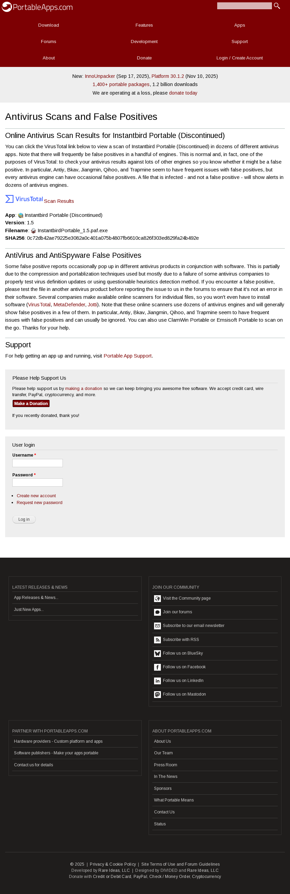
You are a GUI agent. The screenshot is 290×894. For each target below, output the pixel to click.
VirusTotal (39, 304)
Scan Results (39, 201)
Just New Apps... (29, 609)
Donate (144, 57)
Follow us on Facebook (180, 667)
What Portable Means (174, 800)
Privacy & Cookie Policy (113, 864)
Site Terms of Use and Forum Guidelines (180, 864)
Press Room (165, 765)
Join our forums (173, 612)
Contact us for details (33, 765)
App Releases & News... (36, 597)
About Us (162, 741)
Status (160, 824)
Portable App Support (127, 356)
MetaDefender (69, 304)
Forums (48, 41)
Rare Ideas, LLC (114, 870)
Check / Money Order (169, 876)
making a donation (83, 388)
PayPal (140, 876)
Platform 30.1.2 (168, 76)
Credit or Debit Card (112, 876)
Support (240, 41)
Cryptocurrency (206, 876)
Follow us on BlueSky (178, 653)
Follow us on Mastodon (180, 694)
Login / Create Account (240, 57)
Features (144, 25)
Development (144, 41)
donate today (183, 93)
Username (24, 455)
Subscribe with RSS (176, 640)
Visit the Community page (182, 598)
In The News (165, 776)
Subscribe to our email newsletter (189, 626)
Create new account (36, 495)
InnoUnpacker (100, 76)
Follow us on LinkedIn (179, 681)
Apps (239, 25)
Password (24, 475)
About (49, 57)
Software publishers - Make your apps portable (56, 753)
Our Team (163, 753)
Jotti (92, 304)
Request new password (40, 502)
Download (48, 25)
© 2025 (77, 864)
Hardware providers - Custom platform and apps (58, 741)
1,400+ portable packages (121, 84)
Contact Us (164, 812)
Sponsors (162, 788)
